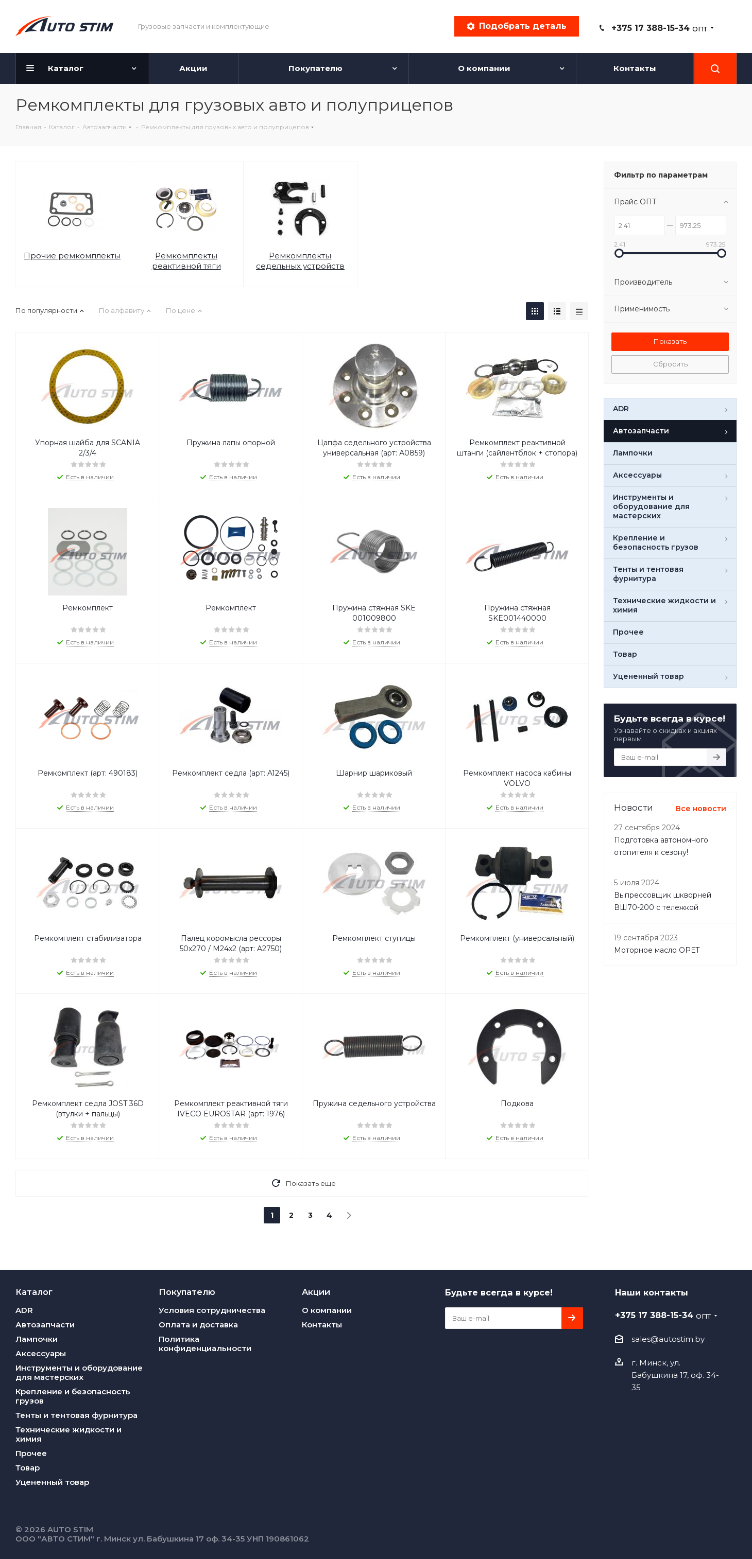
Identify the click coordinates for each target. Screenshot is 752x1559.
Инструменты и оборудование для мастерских (79, 1372)
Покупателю (187, 1292)
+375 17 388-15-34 (659, 28)
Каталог (34, 1292)
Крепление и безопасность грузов (72, 1396)
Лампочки (36, 1339)
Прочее (31, 1453)
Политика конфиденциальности (205, 1343)
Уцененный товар (52, 1482)
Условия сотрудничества (212, 1310)
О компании (327, 1310)
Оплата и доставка (198, 1324)
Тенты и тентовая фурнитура (76, 1415)
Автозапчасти (45, 1324)
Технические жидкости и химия (68, 1434)
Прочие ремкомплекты (72, 255)
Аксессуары (40, 1353)
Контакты (322, 1324)
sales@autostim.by (668, 1339)
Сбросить (670, 364)
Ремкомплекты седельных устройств (300, 261)
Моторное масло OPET (656, 950)
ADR (24, 1310)
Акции (316, 1292)
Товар (27, 1468)
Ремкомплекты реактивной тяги (186, 261)
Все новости (701, 808)
